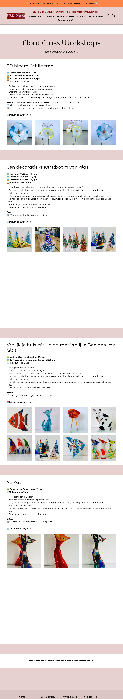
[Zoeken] (108, 15)
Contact (23, 697)
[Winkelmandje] (113, 15)
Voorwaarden (48, 697)
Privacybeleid (69, 697)
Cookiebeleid (90, 697)
